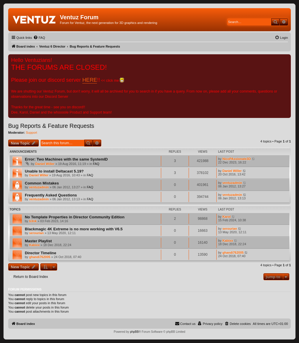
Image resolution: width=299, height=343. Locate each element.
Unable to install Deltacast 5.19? (54, 171)
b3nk (33, 221)
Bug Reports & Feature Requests (51, 126)
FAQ (96, 164)
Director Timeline (40, 253)
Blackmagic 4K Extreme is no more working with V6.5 (74, 229)
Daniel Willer (45, 164)
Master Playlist (38, 241)
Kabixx (34, 245)
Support (31, 132)
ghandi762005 (40, 257)
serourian (36, 233)
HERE (89, 80)
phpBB (134, 331)
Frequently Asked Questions (51, 195)
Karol (226, 216)
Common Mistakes (42, 183)
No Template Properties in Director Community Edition (74, 217)
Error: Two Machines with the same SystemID (66, 159)
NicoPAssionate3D (236, 159)
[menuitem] (39, 37)
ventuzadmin (39, 187)
